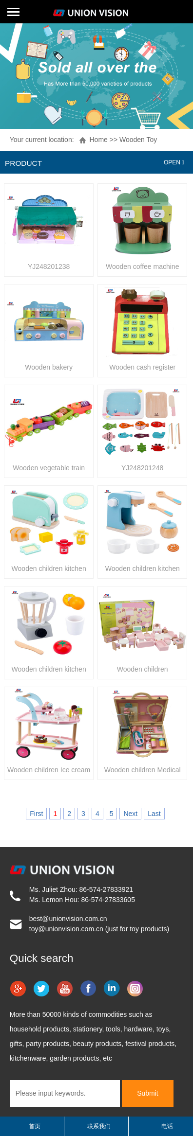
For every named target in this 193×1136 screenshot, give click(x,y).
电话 (167, 1126)
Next (130, 813)
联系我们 (99, 1126)
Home (98, 139)
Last (154, 813)
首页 (34, 1126)
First (36, 813)
